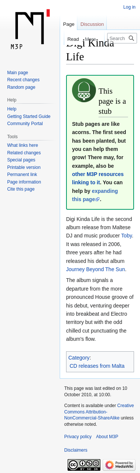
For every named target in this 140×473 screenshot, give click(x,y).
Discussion (92, 24)
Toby (126, 236)
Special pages (21, 160)
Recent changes (23, 79)
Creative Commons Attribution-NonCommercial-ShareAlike (99, 412)
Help (11, 109)
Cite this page (20, 189)
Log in (129, 7)
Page (68, 24)
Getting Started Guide (28, 116)
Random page (21, 87)
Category (79, 358)
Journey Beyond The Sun (95, 269)
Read (71, 39)
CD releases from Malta (97, 366)
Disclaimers (75, 450)
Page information (24, 182)
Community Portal (25, 123)
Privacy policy (77, 436)
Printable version (23, 167)
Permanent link (22, 174)
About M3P (107, 436)
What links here (22, 145)
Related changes (24, 152)
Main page (17, 72)
